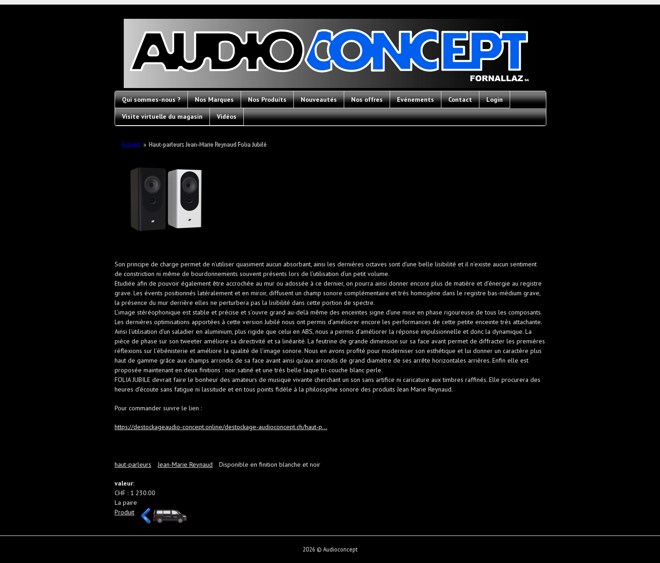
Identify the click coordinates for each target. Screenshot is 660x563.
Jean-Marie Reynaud (185, 464)
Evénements (415, 99)
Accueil (130, 144)
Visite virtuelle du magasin (162, 116)
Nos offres (367, 99)
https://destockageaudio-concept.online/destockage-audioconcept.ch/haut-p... (221, 427)
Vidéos (226, 116)
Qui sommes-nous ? (151, 99)
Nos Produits (267, 99)
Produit (124, 512)
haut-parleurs (133, 464)
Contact (460, 99)
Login (494, 99)
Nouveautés (319, 99)
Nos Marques (214, 99)
